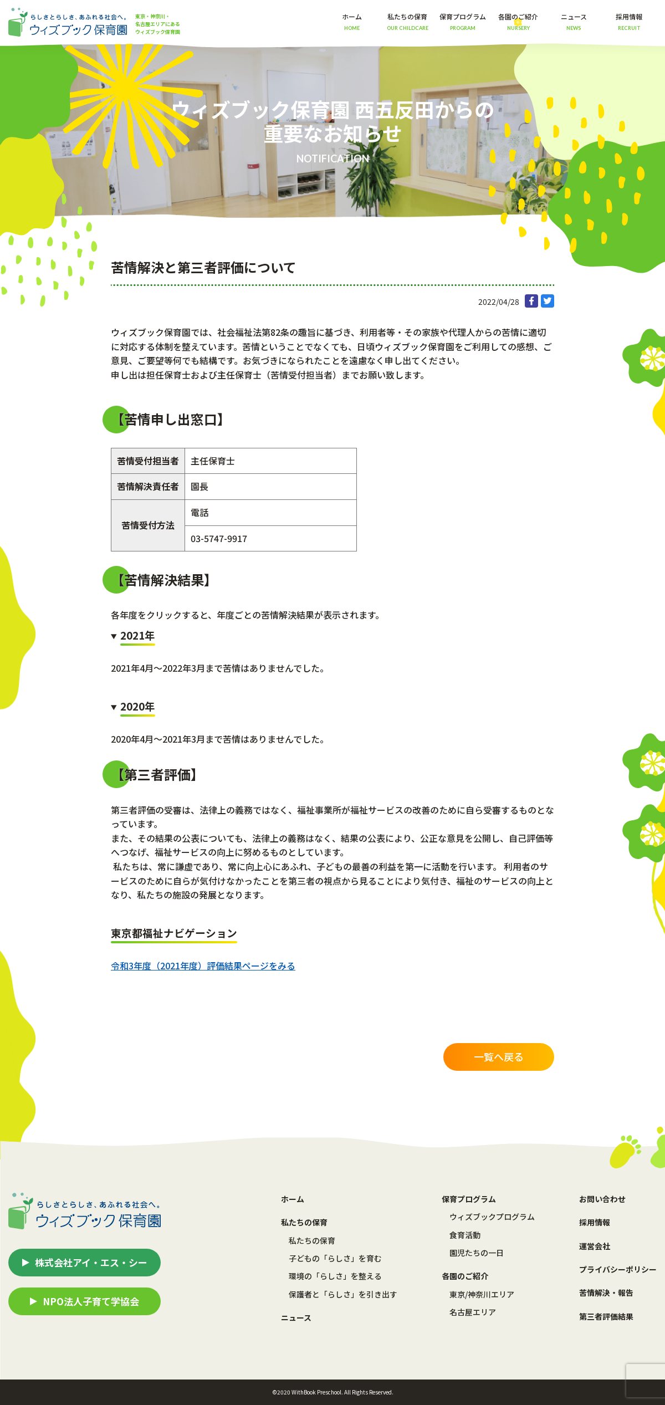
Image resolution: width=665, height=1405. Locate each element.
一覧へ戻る (499, 1056)
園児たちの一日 (476, 1252)
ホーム (352, 21)
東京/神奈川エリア (481, 1294)
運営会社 (594, 1245)
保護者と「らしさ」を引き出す (343, 1294)
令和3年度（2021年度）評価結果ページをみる (203, 965)
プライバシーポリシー (618, 1269)
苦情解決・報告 (606, 1292)
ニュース (574, 21)
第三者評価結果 (606, 1316)
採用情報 (629, 21)
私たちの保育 (312, 1240)
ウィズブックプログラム (492, 1216)
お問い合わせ (602, 1198)
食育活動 (464, 1234)
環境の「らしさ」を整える (335, 1275)
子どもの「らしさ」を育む (335, 1258)
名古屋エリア (472, 1311)
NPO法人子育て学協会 (91, 1301)
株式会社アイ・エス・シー (91, 1262)
